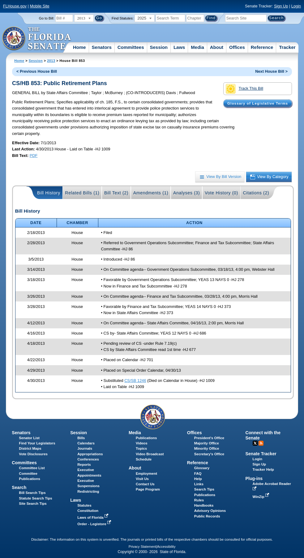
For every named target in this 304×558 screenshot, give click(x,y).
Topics (141, 448)
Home (79, 47)
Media (197, 47)
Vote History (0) (221, 192)
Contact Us (145, 484)
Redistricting (88, 491)
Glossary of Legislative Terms (257, 103)
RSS (261, 443)
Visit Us (142, 479)
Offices (237, 47)
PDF (34, 155)
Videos (142, 443)
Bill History (48, 192)
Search (19, 487)
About (216, 47)
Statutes (84, 505)
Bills (81, 438)
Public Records (207, 516)
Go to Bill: (46, 18)
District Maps (30, 448)
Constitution (87, 511)
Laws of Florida (93, 517)
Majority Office (206, 443)
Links (198, 484)
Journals (84, 448)
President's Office (209, 438)
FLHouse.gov (15, 6)
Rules (199, 500)
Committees (131, 47)
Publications (146, 438)
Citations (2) (256, 192)
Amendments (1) (151, 192)
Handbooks (204, 505)
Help (198, 479)
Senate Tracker (261, 453)
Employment (146, 473)
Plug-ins (254, 478)
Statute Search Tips (35, 498)
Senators (102, 47)
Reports (84, 464)
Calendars (86, 443)
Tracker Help (263, 469)
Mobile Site (39, 6)
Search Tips (204, 489)
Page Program (148, 489)
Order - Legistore (94, 524)
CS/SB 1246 (135, 380)
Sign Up (281, 6)
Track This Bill (244, 89)
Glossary (201, 468)
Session (159, 47)
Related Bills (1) (82, 192)
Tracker (287, 47)
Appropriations (90, 454)
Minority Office (206, 448)
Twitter (255, 443)
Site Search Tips (32, 503)
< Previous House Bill (36, 71)
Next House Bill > (271, 71)
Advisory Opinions (210, 511)
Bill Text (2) (116, 192)
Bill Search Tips (32, 493)
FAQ (198, 473)
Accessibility (166, 546)
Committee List (32, 468)
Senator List (29, 438)
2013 (51, 61)
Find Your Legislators (37, 443)
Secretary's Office (209, 454)
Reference (262, 47)
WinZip (261, 497)
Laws (179, 47)
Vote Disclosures (33, 454)
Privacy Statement (142, 546)
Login (296, 6)
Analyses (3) (186, 192)
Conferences (88, 459)
